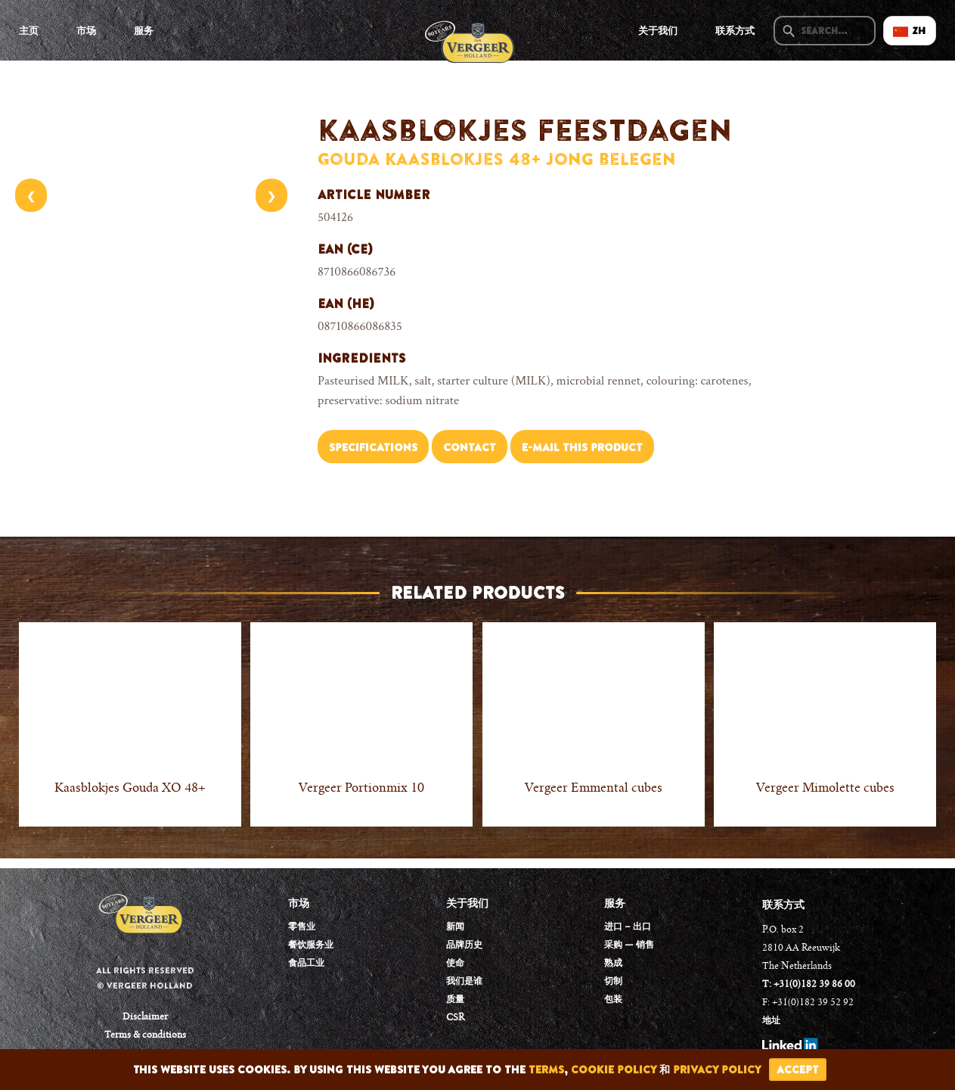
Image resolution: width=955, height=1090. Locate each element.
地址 (771, 1021)
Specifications (373, 447)
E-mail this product (582, 447)
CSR (455, 1018)
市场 (86, 30)
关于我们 (657, 30)
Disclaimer (145, 1017)
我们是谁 (464, 981)
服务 (143, 30)
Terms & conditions (145, 1035)
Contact (469, 447)
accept (798, 1069)
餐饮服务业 (310, 945)
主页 (29, 30)
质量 (455, 999)
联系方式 (735, 30)
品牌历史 (464, 945)
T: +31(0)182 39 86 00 (808, 984)
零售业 (301, 927)
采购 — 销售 (629, 945)
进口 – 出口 (627, 927)
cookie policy (613, 1069)
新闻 (455, 927)
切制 (613, 981)
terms (546, 1069)
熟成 (613, 963)
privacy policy (717, 1069)
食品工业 (306, 963)
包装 (613, 999)
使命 (455, 963)
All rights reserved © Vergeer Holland (145, 978)
